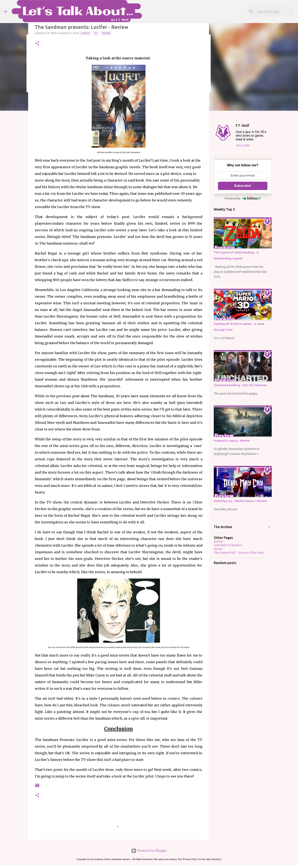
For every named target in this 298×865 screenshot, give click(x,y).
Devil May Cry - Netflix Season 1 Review (240, 501)
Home (218, 541)
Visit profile (243, 145)
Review (106, 33)
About (218, 549)
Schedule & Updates (228, 545)
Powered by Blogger (149, 850)
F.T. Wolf (242, 125)
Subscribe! (242, 186)
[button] (37, 43)
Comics (85, 33)
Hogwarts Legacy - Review (232, 440)
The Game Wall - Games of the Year (239, 552)
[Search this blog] (273, 12)
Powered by (243, 198)
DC (95, 33)
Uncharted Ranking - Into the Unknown (240, 385)
